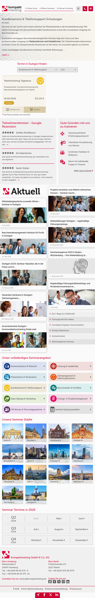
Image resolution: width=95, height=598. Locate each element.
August (58, 529)
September (81, 529)
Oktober (36, 540)
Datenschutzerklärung (56, 589)
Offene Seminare (47, 8)
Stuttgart (9, 103)
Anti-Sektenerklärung (32, 589)
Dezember (81, 540)
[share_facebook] (44, 595)
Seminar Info (13, 109)
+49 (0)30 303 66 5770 (63, 570)
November (59, 540)
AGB (16, 589)
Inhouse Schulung (65, 8)
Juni (81, 518)
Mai (58, 518)
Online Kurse (31, 8)
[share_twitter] (51, 595)
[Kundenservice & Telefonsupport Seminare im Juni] (85, 8)
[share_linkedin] (57, 595)
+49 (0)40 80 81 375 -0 (17, 570)
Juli (36, 529)
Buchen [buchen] (35, 109)
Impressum (76, 589)
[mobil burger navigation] (78, 8)
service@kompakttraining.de (32, 579)
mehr (5, 55)
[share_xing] (38, 595)
